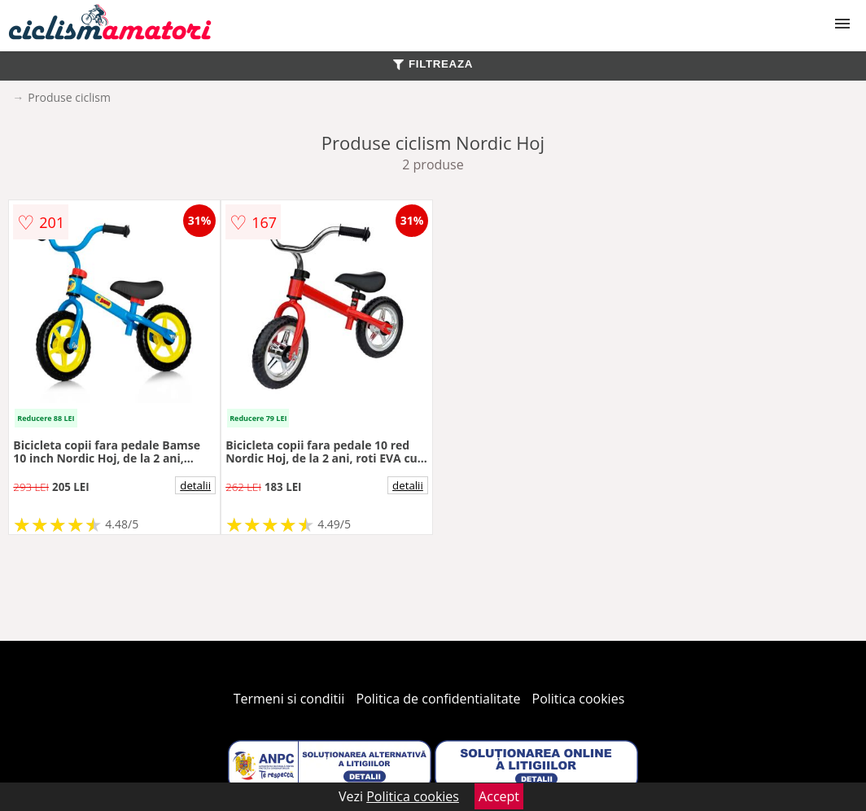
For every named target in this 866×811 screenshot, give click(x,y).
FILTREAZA (433, 64)
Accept (499, 796)
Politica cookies (578, 699)
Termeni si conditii (289, 699)
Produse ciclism (69, 97)
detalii (195, 485)
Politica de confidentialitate (438, 699)
